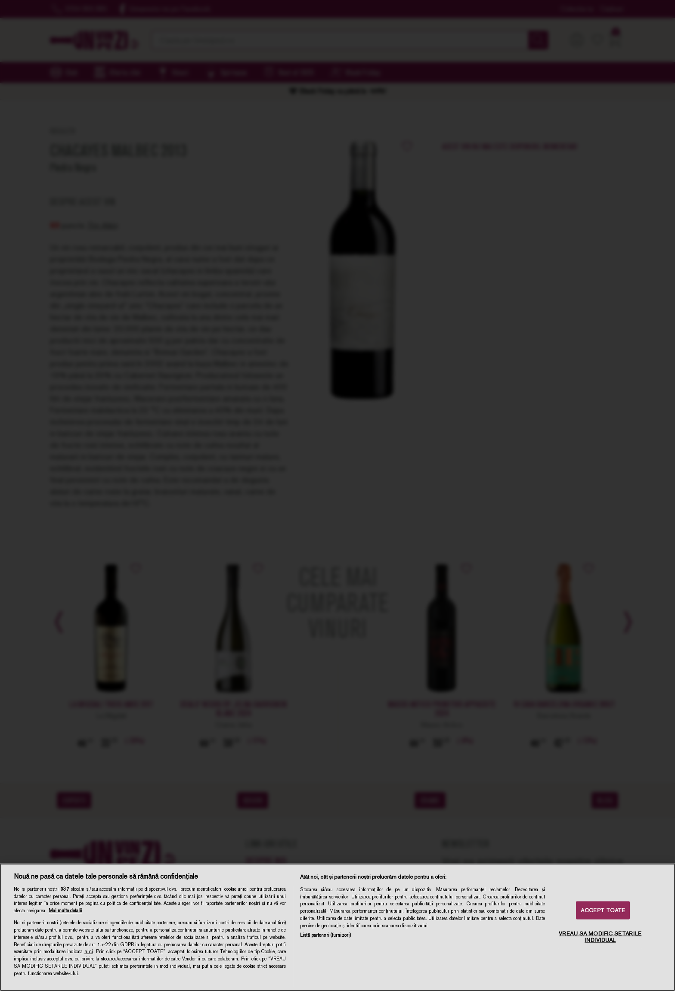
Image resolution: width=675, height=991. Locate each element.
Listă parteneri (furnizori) (325, 935)
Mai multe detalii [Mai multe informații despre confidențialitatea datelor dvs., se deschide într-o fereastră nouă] (65, 910)
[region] (337, 927)
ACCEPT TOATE (603, 910)
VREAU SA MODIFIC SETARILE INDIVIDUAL (600, 936)
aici (88, 951)
